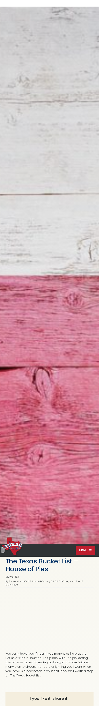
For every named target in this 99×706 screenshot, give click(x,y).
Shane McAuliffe (18, 581)
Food (78, 581)
